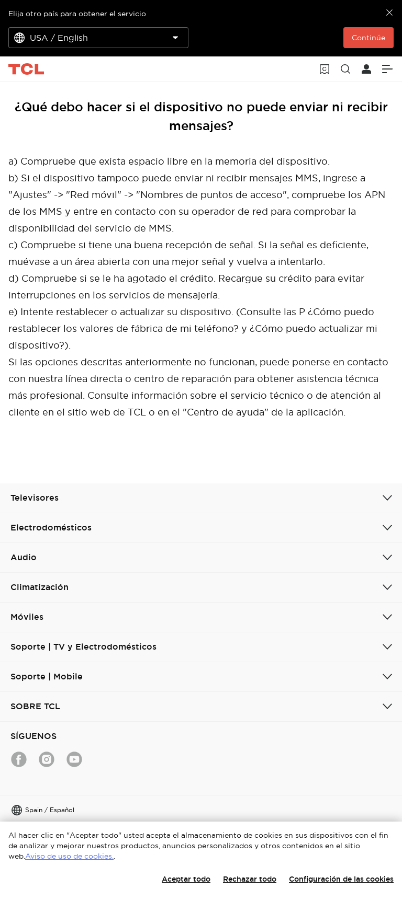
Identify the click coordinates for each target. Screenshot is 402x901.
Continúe (368, 37)
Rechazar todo (249, 879)
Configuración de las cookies (341, 879)
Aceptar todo (186, 879)
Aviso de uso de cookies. (69, 856)
